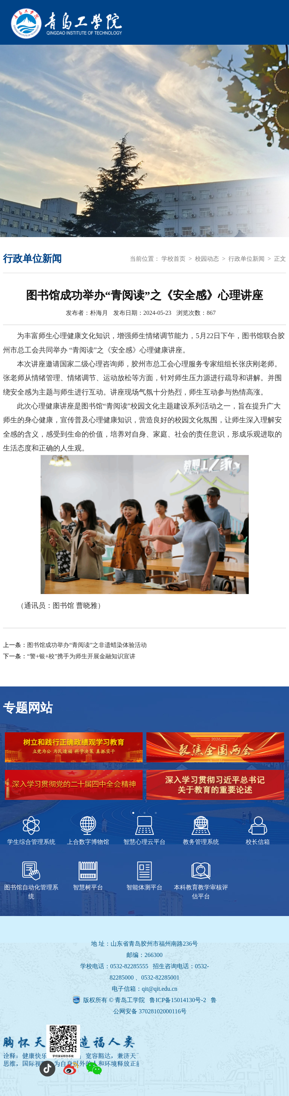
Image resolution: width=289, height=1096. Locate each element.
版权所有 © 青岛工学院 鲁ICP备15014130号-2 (145, 1000)
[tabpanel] (144, 769)
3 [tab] (156, 813)
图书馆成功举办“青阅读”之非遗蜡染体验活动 (87, 645)
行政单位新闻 (246, 258)
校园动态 (207, 258)
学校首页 (173, 258)
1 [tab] (133, 813)
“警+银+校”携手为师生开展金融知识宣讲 (81, 656)
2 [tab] (144, 813)
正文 (280, 258)
